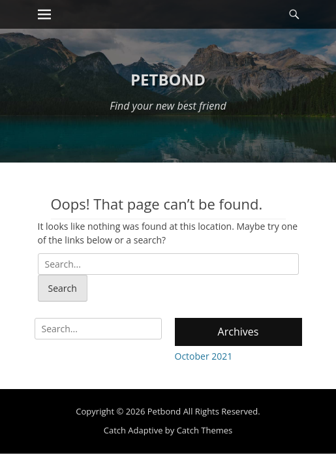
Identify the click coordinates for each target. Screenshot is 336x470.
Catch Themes (205, 430)
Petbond (168, 79)
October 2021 (204, 356)
